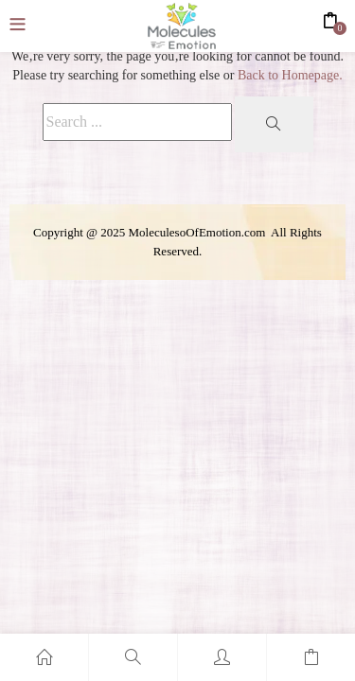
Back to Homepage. (290, 75)
